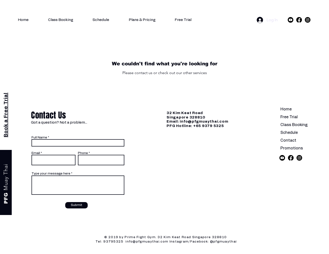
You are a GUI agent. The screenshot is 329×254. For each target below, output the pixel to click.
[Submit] (76, 205)
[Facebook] (299, 20)
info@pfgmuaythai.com (204, 121)
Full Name (39, 137)
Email (36, 153)
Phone (83, 153)
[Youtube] (290, 20)
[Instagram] (307, 20)
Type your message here (51, 173)
